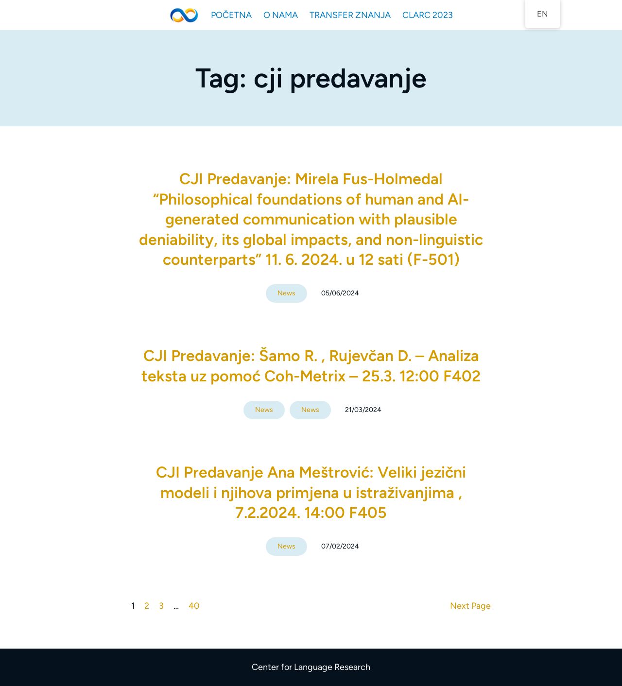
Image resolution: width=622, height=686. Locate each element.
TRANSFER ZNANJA (350, 15)
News (286, 293)
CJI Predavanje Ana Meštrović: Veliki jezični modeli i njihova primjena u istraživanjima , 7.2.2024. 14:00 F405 (311, 492)
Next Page (470, 605)
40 (194, 605)
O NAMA (280, 15)
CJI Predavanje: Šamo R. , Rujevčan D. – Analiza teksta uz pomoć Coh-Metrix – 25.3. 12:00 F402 (311, 365)
